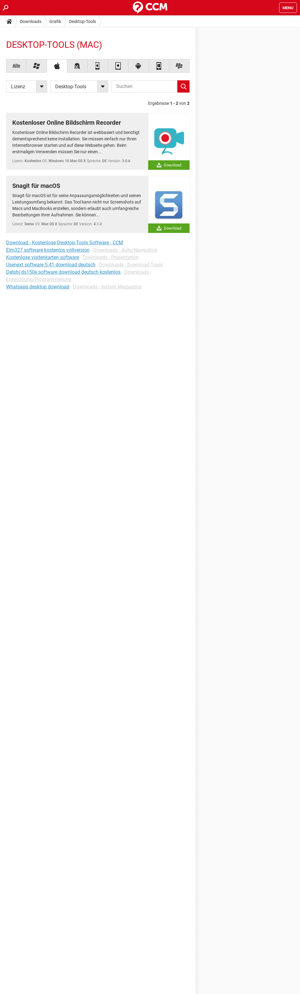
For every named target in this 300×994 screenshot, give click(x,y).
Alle (16, 65)
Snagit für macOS (36, 185)
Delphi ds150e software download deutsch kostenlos (63, 272)
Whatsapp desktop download (37, 287)
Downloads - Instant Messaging (107, 287)
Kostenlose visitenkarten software (42, 257)
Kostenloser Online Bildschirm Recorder (66, 122)
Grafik (55, 21)
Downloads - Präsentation (111, 257)
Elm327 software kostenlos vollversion (48, 250)
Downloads (30, 21)
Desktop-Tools (82, 21)
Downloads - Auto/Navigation (125, 250)
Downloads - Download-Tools (131, 265)
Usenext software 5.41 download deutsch (50, 265)
